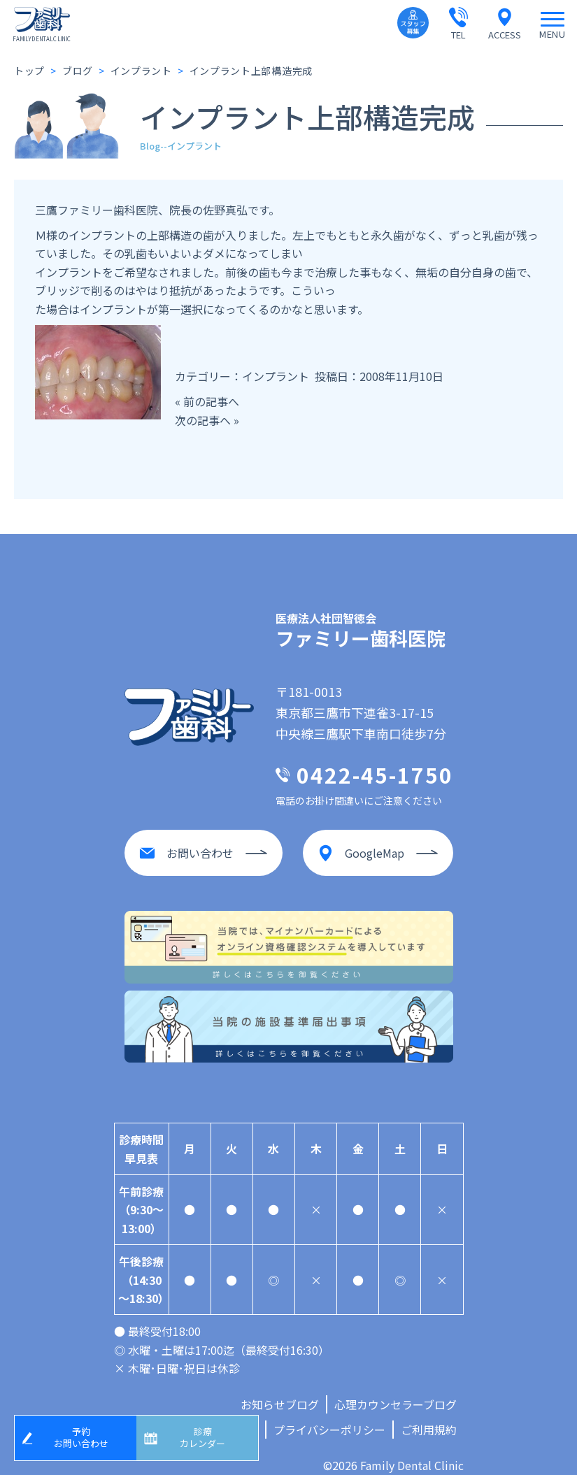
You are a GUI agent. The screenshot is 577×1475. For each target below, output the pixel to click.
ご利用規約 (429, 1415)
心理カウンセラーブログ (395, 1390)
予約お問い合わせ (86, 1435)
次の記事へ (203, 420)
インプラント (275, 376)
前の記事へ (211, 401)
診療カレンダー (208, 1435)
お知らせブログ (280, 1390)
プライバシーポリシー (329, 1415)
